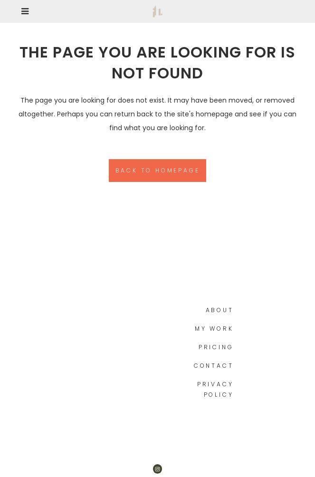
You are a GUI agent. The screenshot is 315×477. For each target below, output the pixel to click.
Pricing (216, 347)
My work (214, 328)
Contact (214, 366)
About (220, 310)
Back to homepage (157, 170)
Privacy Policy (215, 389)
